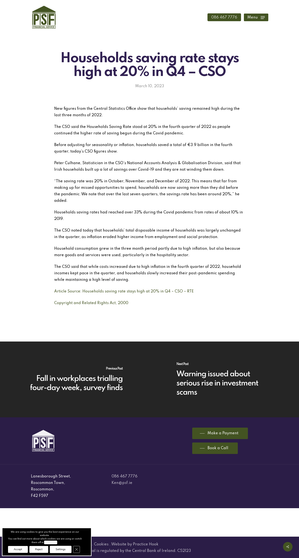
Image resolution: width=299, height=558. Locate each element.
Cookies (101, 544)
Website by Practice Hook (134, 544)
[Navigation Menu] (256, 17)
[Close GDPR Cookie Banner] (76, 549)
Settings (61, 549)
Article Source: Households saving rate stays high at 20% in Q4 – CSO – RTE (124, 291)
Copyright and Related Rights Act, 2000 (91, 303)
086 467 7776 (124, 476)
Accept (18, 549)
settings (50, 542)
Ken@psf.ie (122, 483)
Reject (39, 549)
